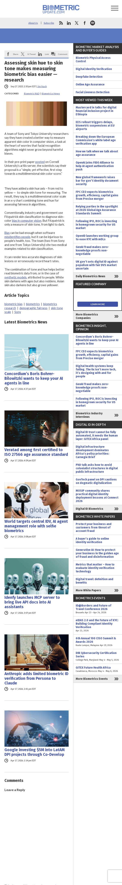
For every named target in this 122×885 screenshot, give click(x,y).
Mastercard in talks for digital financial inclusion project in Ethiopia (96, 111)
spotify (92, 23)
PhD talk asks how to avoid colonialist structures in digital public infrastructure (97, 468)
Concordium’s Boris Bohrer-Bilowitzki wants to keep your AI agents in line (33, 378)
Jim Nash (42, 86)
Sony (17, 312)
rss (61, 23)
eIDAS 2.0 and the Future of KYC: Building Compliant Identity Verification (98, 625)
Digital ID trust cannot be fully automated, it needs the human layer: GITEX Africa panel (97, 435)
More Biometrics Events (92, 679)
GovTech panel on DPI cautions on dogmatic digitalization (96, 481)
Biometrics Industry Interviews (89, 415)
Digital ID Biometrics (89, 509)
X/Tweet (31, 54)
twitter (76, 23)
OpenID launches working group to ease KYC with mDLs (97, 237)
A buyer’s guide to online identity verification (92, 540)
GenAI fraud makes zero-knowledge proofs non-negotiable (92, 250)
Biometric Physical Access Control (93, 59)
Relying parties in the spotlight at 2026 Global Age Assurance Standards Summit (97, 210)
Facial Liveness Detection (92, 92)
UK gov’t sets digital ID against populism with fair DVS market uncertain (97, 265)
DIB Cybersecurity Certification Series (98, 656)
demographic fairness (33, 308)
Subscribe (49, 23)
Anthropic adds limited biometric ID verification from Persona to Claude (36, 678)
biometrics (33, 304)
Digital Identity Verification (94, 69)
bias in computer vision (26, 220)
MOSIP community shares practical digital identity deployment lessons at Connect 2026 (97, 496)
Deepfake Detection (89, 77)
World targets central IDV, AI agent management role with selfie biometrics (36, 526)
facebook (84, 23)
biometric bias (13, 304)
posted (40, 162)
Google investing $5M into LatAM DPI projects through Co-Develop (34, 752)
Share (15, 54)
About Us (33, 23)
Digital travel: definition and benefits (94, 580)
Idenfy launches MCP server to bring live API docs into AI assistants (32, 602)
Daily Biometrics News (90, 276)
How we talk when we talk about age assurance (97, 153)
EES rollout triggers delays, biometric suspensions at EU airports (95, 125)
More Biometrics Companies (87, 316)
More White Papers (88, 590)
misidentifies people (17, 237)
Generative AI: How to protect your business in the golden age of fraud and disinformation (97, 553)
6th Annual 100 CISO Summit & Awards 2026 (98, 642)
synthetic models (15, 277)
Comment (62, 54)
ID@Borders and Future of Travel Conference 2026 (98, 609)
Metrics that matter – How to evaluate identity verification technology (95, 568)
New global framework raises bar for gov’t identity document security (97, 181)
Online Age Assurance (90, 84)
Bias (7, 233)
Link (47, 54)
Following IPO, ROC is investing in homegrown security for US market (96, 224)
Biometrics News (51, 93)
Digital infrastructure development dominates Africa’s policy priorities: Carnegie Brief (92, 452)
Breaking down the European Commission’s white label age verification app (96, 140)
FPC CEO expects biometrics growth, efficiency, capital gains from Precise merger (97, 195)
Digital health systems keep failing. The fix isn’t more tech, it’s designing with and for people (96, 371)
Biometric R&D (31, 93)
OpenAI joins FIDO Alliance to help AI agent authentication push (95, 166)
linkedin (68, 23)
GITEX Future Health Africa (98, 669)
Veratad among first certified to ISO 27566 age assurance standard (36, 452)
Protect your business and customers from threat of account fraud (93, 527)
